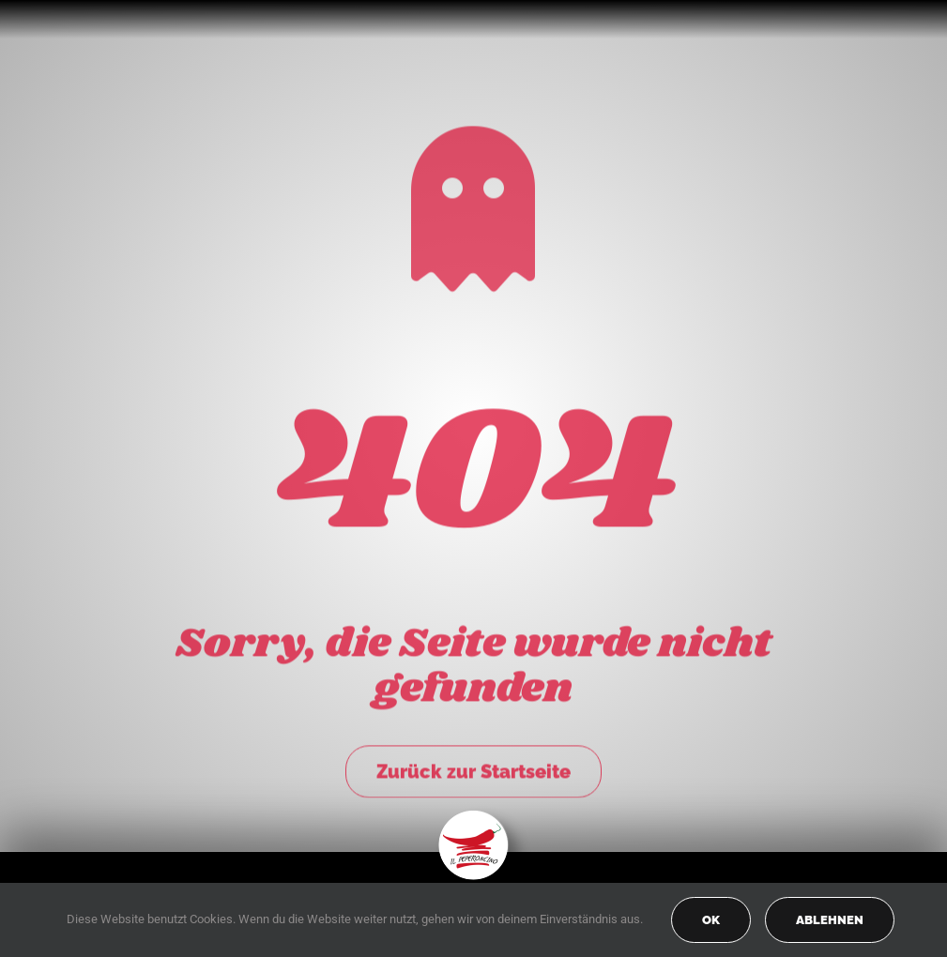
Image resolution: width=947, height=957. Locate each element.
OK (711, 920)
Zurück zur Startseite (473, 767)
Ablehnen (829, 920)
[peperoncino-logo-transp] (473, 817)
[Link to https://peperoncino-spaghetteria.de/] (473, 205)
